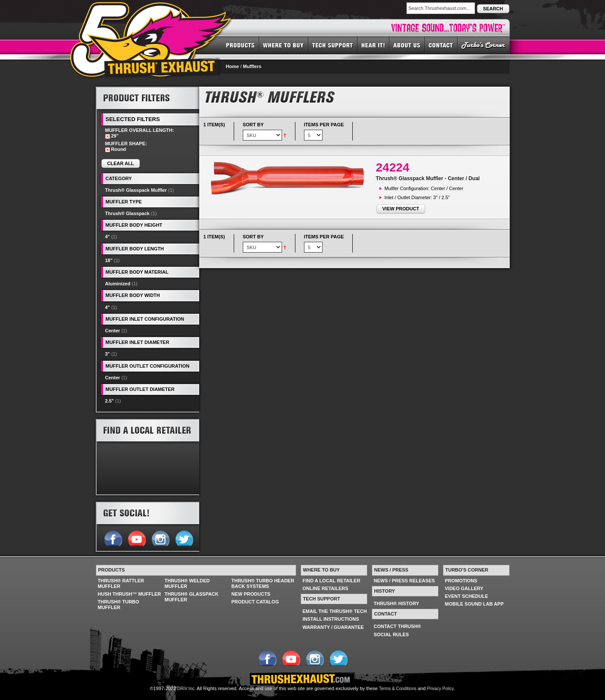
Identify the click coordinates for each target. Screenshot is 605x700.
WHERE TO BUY (283, 44)
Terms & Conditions (398, 688)
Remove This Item (107, 136)
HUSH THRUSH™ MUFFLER (129, 594)
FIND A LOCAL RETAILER (331, 580)
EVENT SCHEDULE (466, 596)
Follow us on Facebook (113, 537)
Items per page (324, 124)
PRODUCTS (240, 44)
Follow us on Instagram (160, 537)
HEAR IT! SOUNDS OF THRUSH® (373, 44)
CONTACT (441, 44)
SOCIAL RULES (391, 634)
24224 (393, 167)
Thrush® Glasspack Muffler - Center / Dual (428, 178)
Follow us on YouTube (136, 537)
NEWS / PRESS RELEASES (404, 580)
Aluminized (118, 283)
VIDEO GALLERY (464, 588)
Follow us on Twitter (184, 537)
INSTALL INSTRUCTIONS (331, 619)
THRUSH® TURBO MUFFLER (118, 604)
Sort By (253, 124)
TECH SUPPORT (332, 44)
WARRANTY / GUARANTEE (333, 627)
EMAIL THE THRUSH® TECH (335, 611)
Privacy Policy (440, 688)
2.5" (109, 400)
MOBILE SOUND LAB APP (474, 603)
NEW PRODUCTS (251, 594)
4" (107, 236)
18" (109, 260)
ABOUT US (407, 44)
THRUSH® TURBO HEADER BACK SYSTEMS (263, 583)
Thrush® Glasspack (127, 213)
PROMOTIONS (461, 580)
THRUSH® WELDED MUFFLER (187, 583)
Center (112, 330)
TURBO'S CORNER (484, 44)
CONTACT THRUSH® (397, 626)
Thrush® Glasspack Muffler (136, 190)
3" (107, 353)
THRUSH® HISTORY (396, 603)
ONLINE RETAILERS (325, 588)
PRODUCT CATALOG (255, 601)
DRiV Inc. (186, 688)
